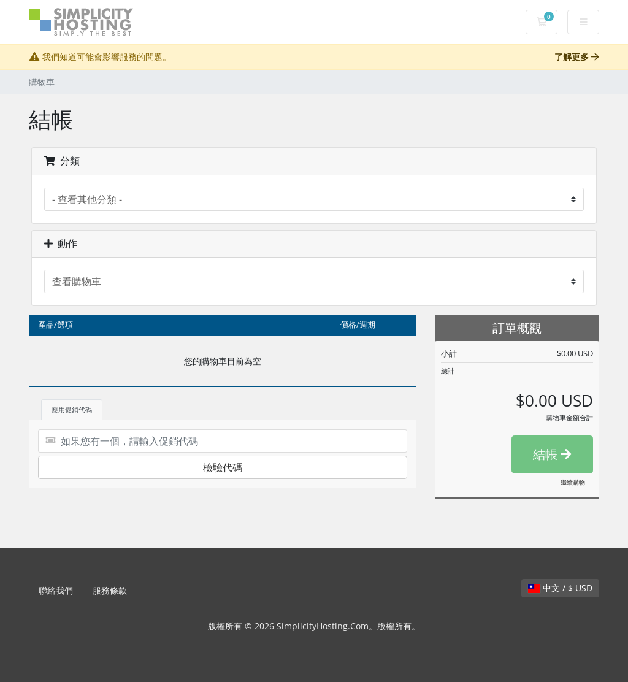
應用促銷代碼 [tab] (72, 409)
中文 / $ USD (560, 588)
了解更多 (576, 57)
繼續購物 (573, 482)
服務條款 (110, 590)
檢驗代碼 (222, 467)
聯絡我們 (56, 590)
